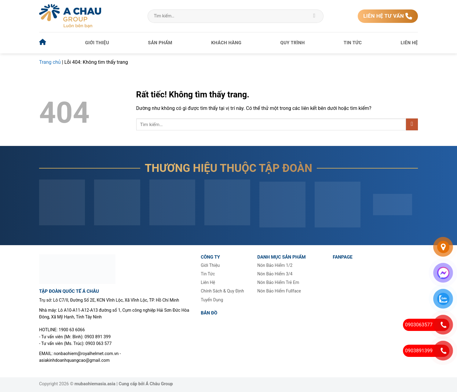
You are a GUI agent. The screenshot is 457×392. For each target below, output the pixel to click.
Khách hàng (226, 42)
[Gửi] (314, 16)
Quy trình (292, 42)
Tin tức (353, 42)
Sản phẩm (160, 42)
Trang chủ (50, 62)
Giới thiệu (97, 42)
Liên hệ (409, 42)
